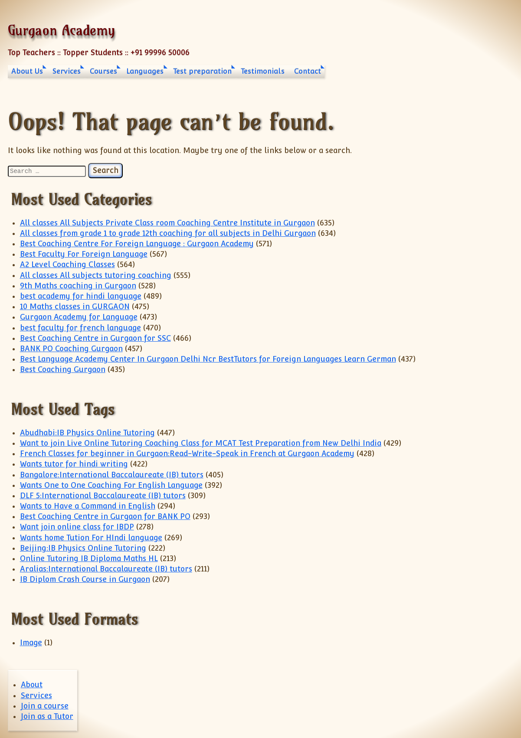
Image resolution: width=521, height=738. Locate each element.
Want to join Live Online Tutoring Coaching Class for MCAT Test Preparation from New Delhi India (200, 443)
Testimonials (263, 71)
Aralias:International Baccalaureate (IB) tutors (106, 569)
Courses (103, 71)
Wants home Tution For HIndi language (91, 537)
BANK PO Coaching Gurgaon (71, 348)
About (32, 684)
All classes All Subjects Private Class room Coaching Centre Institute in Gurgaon (167, 223)
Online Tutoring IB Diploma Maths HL (89, 558)
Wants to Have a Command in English (87, 506)
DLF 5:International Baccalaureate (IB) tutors (103, 495)
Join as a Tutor (47, 716)
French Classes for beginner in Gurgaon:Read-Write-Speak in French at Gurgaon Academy (187, 453)
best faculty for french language (80, 327)
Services (66, 71)
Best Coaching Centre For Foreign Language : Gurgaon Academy (137, 243)
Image (31, 642)
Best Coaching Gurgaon (62, 369)
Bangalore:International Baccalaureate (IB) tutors (111, 474)
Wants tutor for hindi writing (74, 464)
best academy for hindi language (80, 296)
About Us (27, 71)
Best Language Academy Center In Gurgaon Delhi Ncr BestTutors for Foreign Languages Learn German (208, 359)
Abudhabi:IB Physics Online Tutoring (87, 432)
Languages (145, 71)
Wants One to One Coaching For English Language (111, 485)
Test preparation (202, 71)
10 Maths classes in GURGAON (75, 306)
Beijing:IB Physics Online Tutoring (83, 548)
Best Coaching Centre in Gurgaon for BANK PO (105, 516)
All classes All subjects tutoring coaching (95, 275)
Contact (307, 71)
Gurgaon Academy (61, 30)
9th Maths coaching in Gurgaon (78, 285)
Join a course (45, 706)
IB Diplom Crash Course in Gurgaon (85, 579)
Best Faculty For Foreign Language (83, 254)
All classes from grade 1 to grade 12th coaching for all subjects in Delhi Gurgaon (168, 233)
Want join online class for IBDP (77, 526)
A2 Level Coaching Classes (67, 264)
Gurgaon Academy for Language (79, 317)
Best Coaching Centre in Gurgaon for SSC (95, 338)
